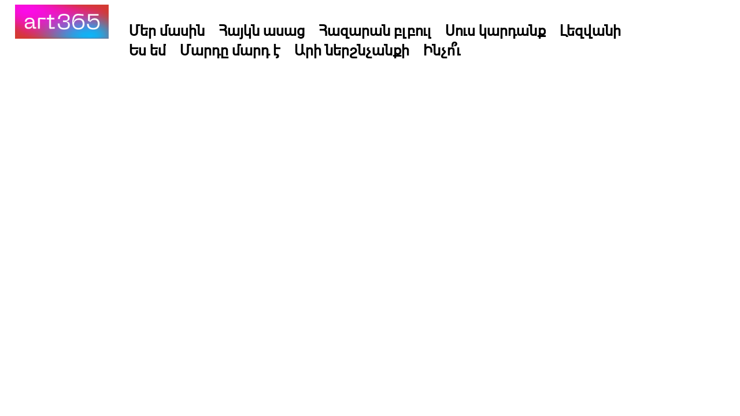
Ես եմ (147, 50)
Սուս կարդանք (495, 30)
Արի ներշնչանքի (351, 50)
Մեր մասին (167, 30)
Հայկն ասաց (262, 30)
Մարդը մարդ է (230, 50)
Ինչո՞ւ (442, 50)
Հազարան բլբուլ (375, 30)
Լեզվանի (590, 30)
